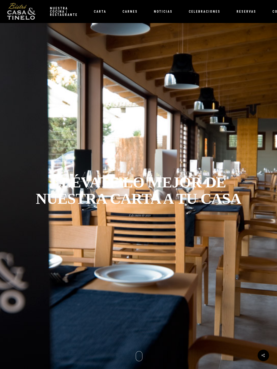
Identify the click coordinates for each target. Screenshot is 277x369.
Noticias (163, 11)
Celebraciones (204, 11)
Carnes (130, 11)
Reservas (246, 11)
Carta (100, 11)
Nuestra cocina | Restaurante (64, 11)
